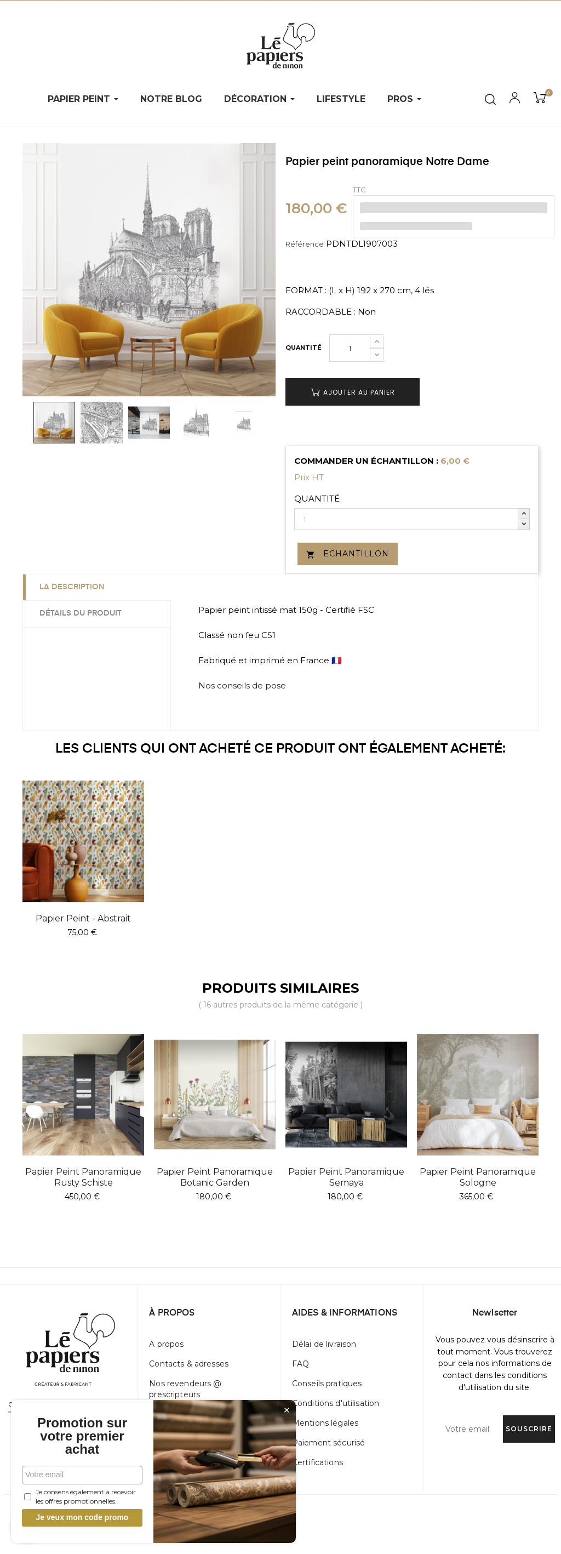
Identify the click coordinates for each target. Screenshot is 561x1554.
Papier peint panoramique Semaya (346, 1177)
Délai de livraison (324, 1344)
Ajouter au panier (353, 392)
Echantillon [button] (347, 554)
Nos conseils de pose (242, 685)
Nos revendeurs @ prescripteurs (185, 1389)
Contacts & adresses (188, 1364)
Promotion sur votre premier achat (82, 1436)
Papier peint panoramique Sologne (478, 1177)
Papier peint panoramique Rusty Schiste (83, 1177)
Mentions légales (325, 1423)
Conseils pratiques (327, 1383)
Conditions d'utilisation (335, 1403)
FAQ (300, 1364)
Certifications (317, 1462)
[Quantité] (349, 348)
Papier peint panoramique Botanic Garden (215, 1177)
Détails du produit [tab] (80, 613)
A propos (166, 1344)
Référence (304, 244)
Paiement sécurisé (328, 1443)
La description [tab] (72, 587)
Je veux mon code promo (82, 1517)
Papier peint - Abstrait (83, 918)
